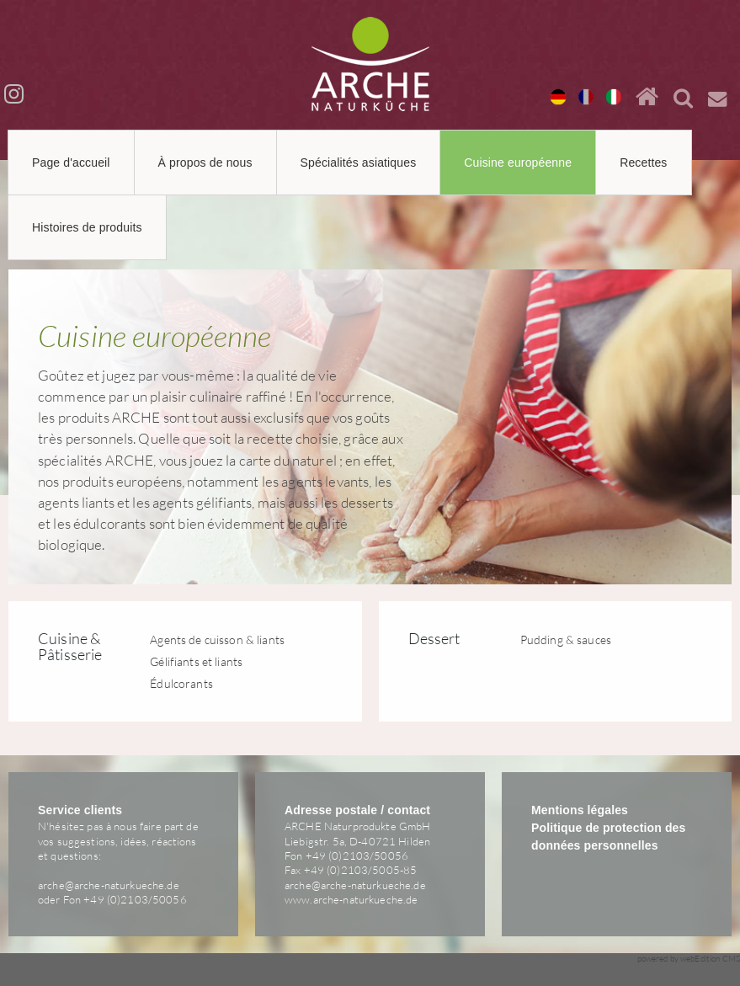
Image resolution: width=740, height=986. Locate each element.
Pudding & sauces (565, 639)
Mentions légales (579, 810)
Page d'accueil (71, 162)
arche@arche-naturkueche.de (108, 885)
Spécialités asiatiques (359, 162)
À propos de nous (205, 162)
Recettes (643, 162)
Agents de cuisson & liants (217, 639)
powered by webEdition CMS (689, 958)
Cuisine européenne (518, 162)
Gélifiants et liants (196, 661)
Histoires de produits (87, 227)
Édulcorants (181, 683)
